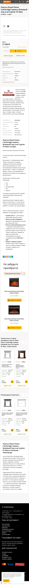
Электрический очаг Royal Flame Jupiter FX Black (14, 292)
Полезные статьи (6, 557)
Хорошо (6, 580)
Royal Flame (17, 120)
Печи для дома (6, 525)
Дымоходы (5, 527)
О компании (5, 555)
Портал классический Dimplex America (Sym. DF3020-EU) (21, 414)
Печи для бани (6, 524)
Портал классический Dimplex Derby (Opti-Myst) (7, 414)
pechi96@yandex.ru (7, 516)
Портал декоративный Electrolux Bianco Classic (20, 366)
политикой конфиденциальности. (11, 577)
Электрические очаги (12, 273)
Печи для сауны (6, 534)
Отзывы (4, 554)
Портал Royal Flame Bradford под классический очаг (7, 366)
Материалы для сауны (8, 529)
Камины (4, 532)
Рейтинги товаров (7, 559)
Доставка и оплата (7, 552)
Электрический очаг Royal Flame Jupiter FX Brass (14, 319)
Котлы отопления (6, 531)
